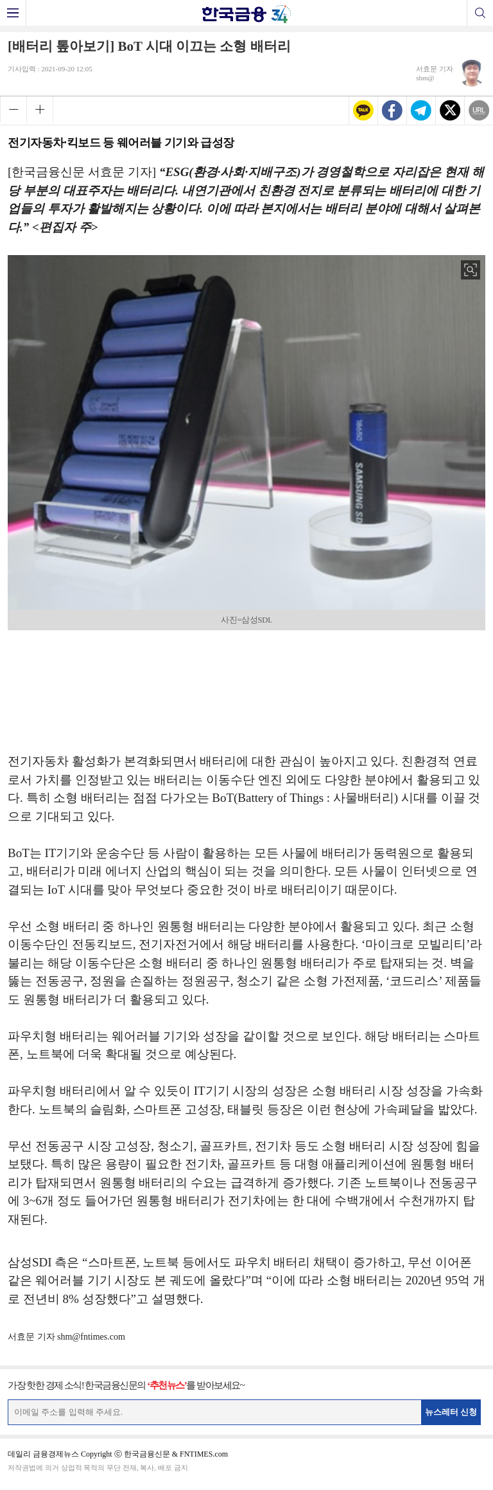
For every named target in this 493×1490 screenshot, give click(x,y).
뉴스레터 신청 (451, 1412)
